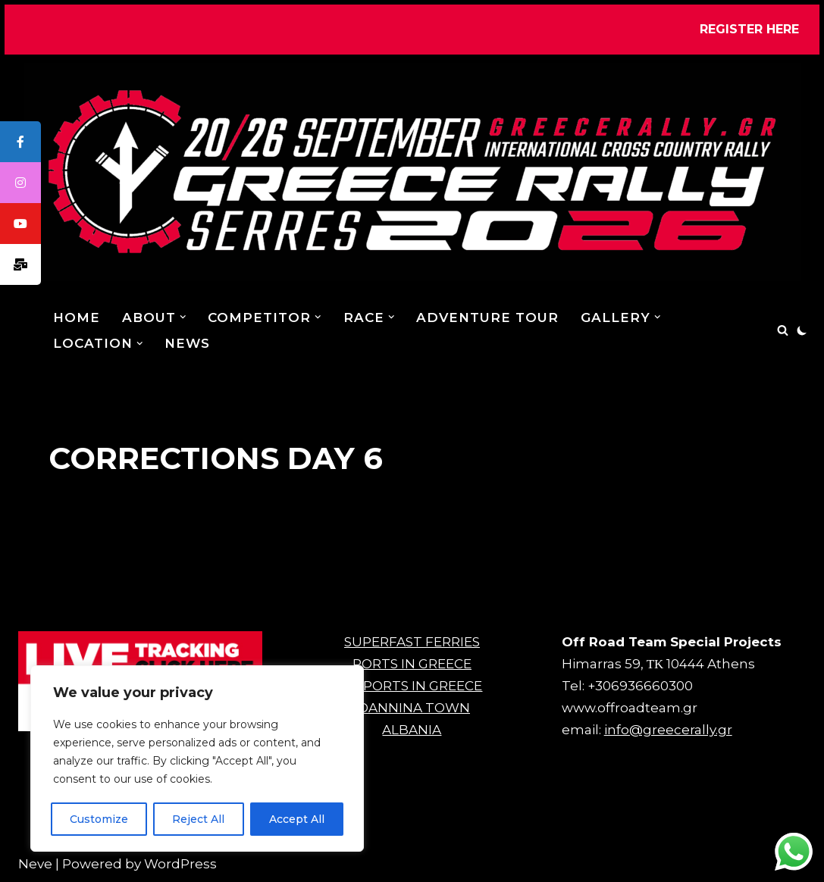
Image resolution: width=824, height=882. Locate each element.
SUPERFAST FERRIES (412, 641)
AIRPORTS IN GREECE (411, 685)
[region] (197, 758)
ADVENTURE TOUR (488, 317)
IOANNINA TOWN (412, 707)
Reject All (198, 819)
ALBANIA (411, 729)
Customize (99, 819)
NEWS (188, 343)
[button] (183, 317)
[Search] (782, 330)
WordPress (180, 863)
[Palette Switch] (802, 330)
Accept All (296, 819)
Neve (35, 863)
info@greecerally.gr (668, 729)
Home (76, 317)
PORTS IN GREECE (412, 663)
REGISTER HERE (749, 29)
